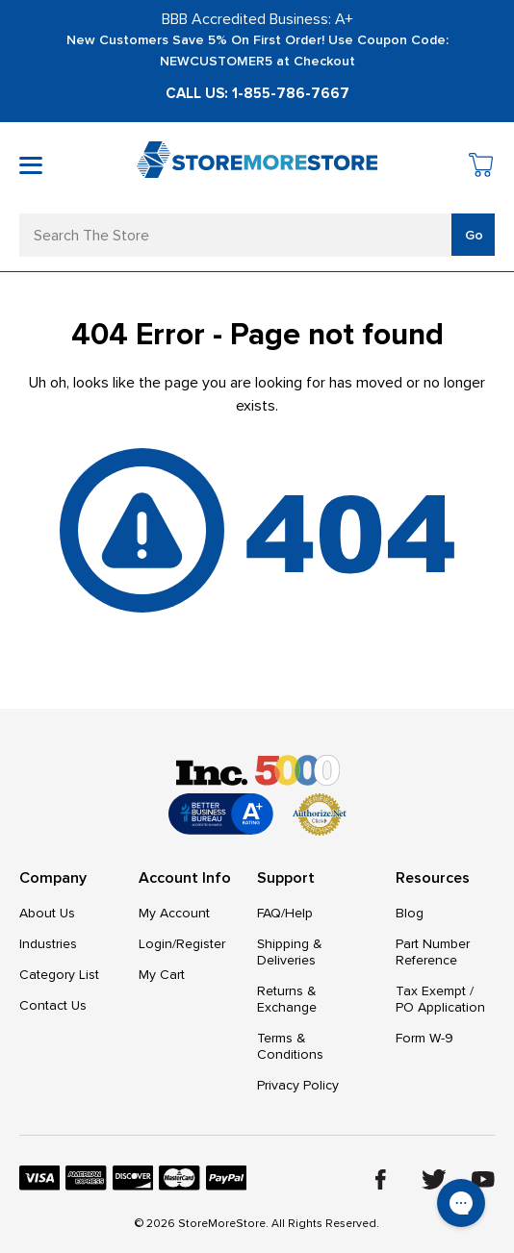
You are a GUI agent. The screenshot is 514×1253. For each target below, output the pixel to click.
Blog (410, 913)
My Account (174, 913)
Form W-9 (424, 1038)
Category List (59, 974)
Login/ (157, 944)
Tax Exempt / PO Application (440, 999)
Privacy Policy (298, 1085)
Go (474, 235)
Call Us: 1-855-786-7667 (257, 93)
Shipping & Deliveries (289, 952)
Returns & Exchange (287, 999)
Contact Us (53, 1005)
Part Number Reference (433, 952)
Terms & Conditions (290, 1046)
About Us (47, 913)
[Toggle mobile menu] (30, 165)
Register (200, 944)
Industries (48, 944)
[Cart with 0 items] (482, 168)
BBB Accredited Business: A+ (257, 19)
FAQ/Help (285, 913)
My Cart (162, 974)
